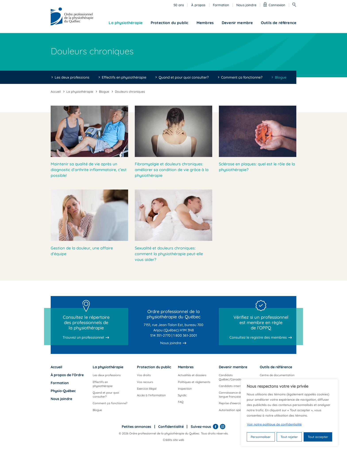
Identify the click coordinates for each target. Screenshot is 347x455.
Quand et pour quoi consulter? (184, 77)
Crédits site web (173, 440)
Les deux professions (72, 77)
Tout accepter (318, 437)
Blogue (280, 77)
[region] (289, 412)
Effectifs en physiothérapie (124, 77)
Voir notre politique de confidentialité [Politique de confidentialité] (274, 424)
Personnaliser (261, 437)
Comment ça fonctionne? (241, 77)
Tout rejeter (289, 437)
